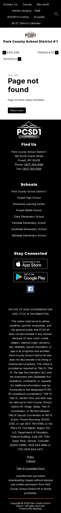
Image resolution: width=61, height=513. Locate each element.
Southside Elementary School (29, 229)
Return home (16, 110)
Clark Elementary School (29, 216)
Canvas (27, 4)
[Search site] (56, 14)
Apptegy (37, 508)
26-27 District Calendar (26, 23)
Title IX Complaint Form (30, 468)
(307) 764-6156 (31, 168)
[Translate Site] (47, 53)
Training (30, 461)
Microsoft (43, 4)
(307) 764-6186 (33, 164)
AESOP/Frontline (18, 17)
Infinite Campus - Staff (26, 10)
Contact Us (10, 4)
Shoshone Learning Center (29, 204)
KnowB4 (39, 17)
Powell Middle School (29, 210)
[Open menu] (11, 53)
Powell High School (29, 197)
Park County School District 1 (29, 191)
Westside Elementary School (29, 235)
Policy (30, 456)
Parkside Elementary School (29, 222)
